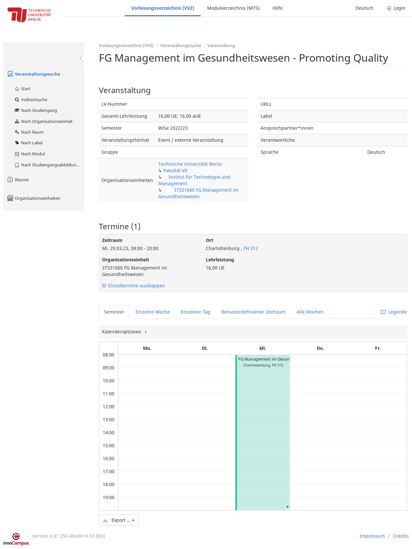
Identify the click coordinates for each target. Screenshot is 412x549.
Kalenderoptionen (122, 331)
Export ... (119, 520)
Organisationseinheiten (33, 198)
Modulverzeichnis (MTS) (233, 8)
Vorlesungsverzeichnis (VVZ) (162, 8)
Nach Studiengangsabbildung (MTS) (49, 165)
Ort (209, 240)
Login (396, 8)
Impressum (372, 536)
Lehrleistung (220, 260)
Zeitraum (112, 240)
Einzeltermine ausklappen (133, 285)
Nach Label (28, 143)
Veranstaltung (221, 45)
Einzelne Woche (152, 312)
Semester (114, 312)
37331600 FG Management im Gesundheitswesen (198, 193)
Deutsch (364, 8)
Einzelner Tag (195, 312)
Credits (401, 536)
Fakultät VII (175, 170)
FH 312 (250, 248)
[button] (287, 506)
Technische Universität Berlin (190, 164)
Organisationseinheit (125, 260)
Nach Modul (29, 154)
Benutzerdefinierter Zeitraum (253, 312)
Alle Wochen (310, 312)
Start (22, 88)
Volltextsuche (30, 99)
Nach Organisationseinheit (43, 121)
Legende (394, 312)
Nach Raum (28, 132)
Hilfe (278, 8)
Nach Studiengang (35, 110)
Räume (17, 180)
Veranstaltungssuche (33, 74)
